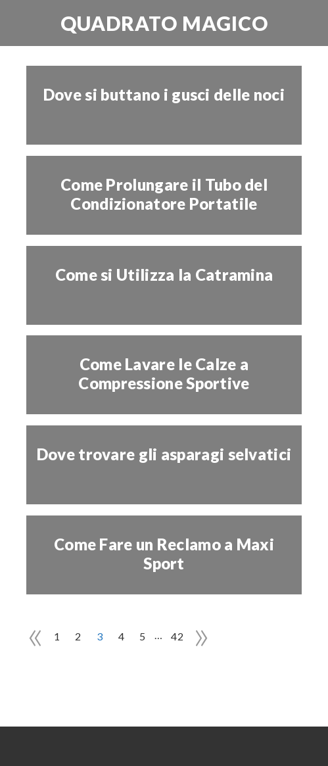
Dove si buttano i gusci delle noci (164, 94)
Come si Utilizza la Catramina (164, 275)
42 (177, 636)
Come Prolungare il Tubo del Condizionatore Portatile (164, 194)
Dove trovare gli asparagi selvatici (164, 454)
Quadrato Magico (164, 23)
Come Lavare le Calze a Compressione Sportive (163, 374)
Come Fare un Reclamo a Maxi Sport (164, 554)
